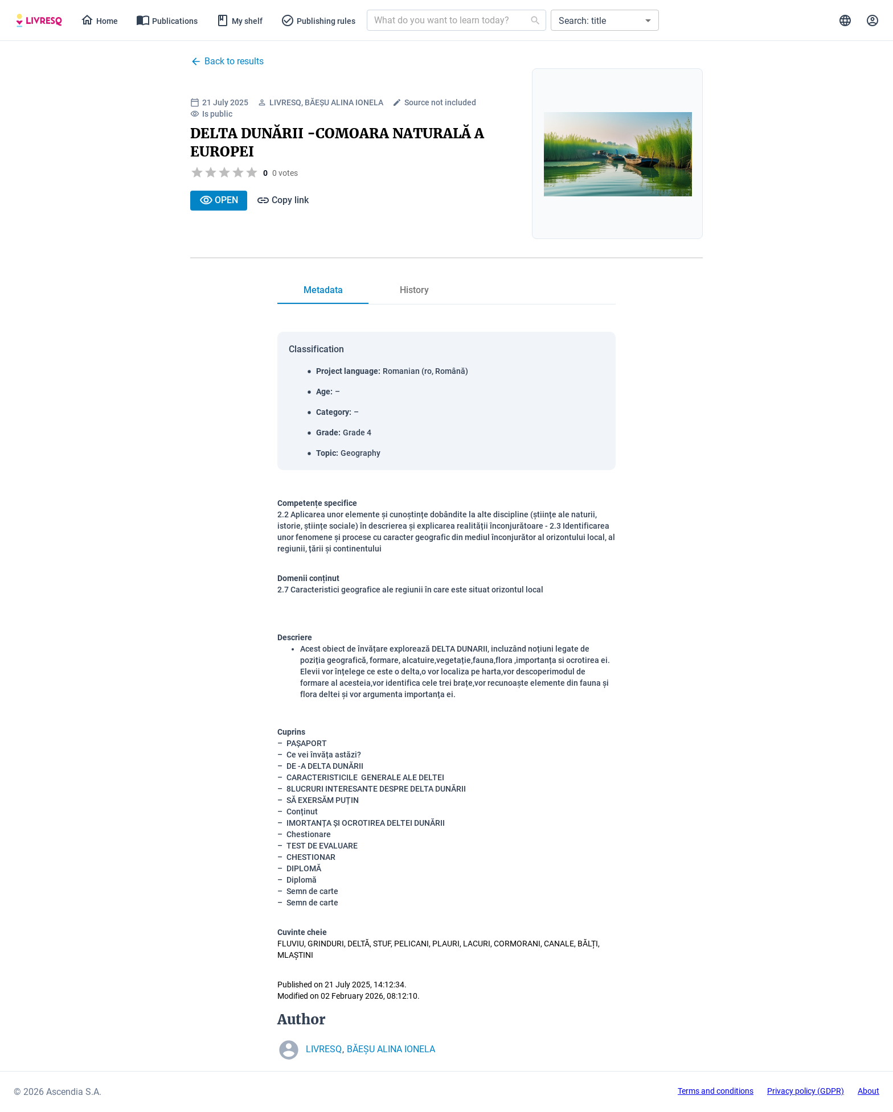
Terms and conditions (715, 1090)
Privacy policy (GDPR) (805, 1090)
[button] (605, 20)
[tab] (39, 20)
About (868, 1090)
